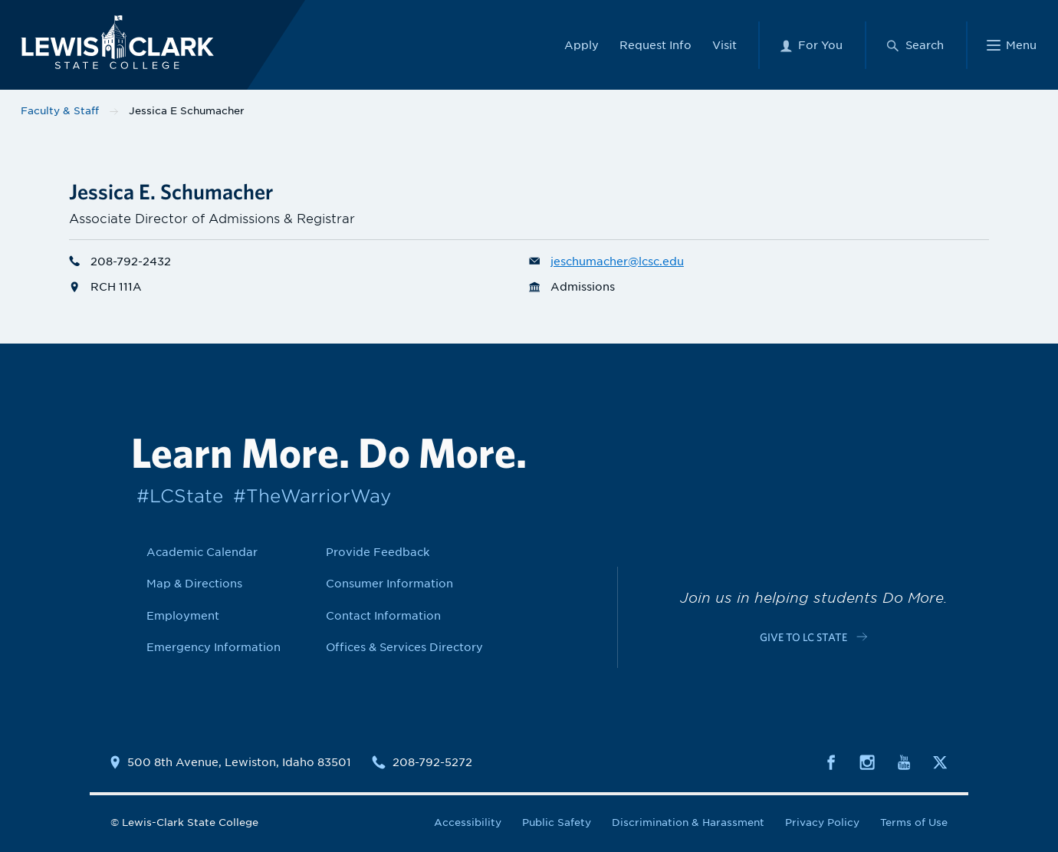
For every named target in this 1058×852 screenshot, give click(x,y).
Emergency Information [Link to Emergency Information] (213, 646)
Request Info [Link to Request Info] (655, 44)
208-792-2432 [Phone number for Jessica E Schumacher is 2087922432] (120, 261)
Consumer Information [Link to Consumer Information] (389, 583)
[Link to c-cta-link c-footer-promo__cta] (813, 636)
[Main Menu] (1011, 44)
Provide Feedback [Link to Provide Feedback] (377, 551)
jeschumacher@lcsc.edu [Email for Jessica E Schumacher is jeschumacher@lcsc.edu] (606, 261)
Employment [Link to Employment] (182, 615)
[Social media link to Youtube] (904, 761)
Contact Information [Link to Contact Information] (383, 615)
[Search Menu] (914, 44)
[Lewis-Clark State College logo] (114, 41)
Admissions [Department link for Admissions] (572, 286)
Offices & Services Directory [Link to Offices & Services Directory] (404, 646)
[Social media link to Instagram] (867, 761)
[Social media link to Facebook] (831, 761)
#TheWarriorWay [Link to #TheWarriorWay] (312, 495)
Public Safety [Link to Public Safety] (556, 822)
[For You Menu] (810, 44)
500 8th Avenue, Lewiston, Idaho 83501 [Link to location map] (239, 762)
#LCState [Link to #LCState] (179, 495)
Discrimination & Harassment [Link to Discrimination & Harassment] (688, 822)
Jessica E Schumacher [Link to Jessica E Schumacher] (187, 111)
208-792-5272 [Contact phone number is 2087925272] (432, 762)
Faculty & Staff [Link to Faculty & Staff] (60, 111)
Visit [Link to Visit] (724, 44)
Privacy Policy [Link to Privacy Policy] (822, 822)
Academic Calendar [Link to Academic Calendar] (202, 551)
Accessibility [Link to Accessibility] (467, 822)
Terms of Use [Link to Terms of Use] (914, 822)
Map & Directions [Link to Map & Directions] (194, 583)
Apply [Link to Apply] (581, 44)
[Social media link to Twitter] (940, 761)
